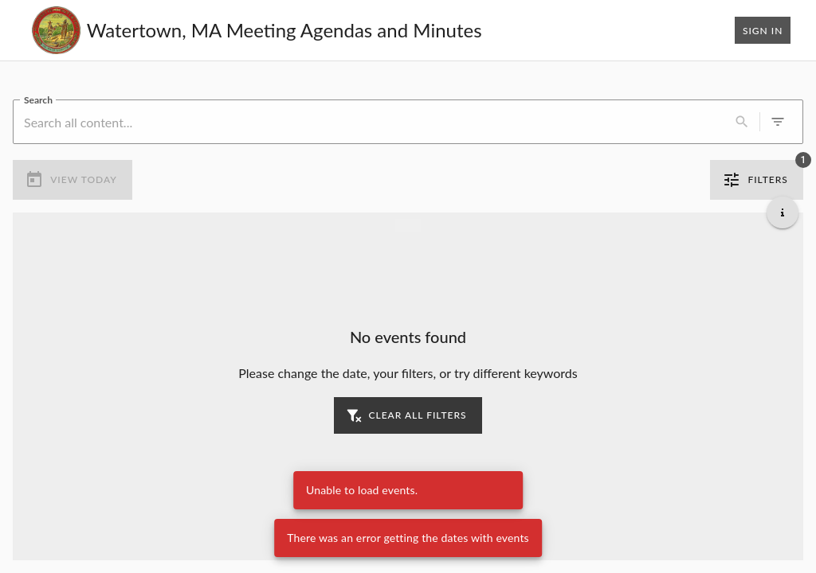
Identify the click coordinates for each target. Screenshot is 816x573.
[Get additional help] (782, 212)
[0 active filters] (777, 121)
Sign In (762, 30)
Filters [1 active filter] (756, 180)
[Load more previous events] (408, 225)
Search (38, 99)
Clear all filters (407, 415)
